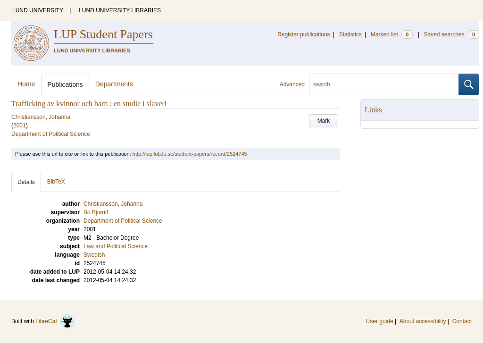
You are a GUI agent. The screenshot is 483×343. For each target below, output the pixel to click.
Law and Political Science (115, 246)
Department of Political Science (50, 134)
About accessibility (423, 321)
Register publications (303, 34)
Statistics (350, 34)
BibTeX (56, 181)
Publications (65, 84)
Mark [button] (323, 120)
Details (26, 182)
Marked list (392, 34)
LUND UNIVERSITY (37, 10)
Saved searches (451, 34)
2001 (19, 125)
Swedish (94, 254)
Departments (114, 84)
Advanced (292, 84)
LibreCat (55, 321)
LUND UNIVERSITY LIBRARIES (120, 10)
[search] (384, 84)
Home (26, 84)
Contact (462, 321)
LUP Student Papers (103, 34)
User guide (379, 321)
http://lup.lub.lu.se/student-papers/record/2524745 (190, 154)
